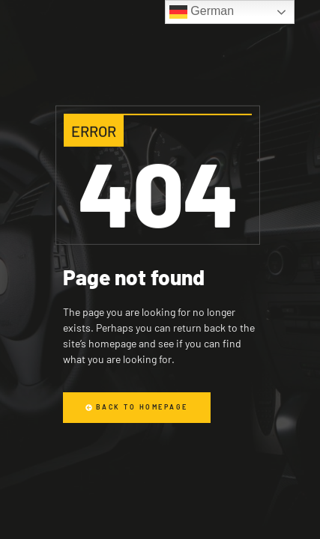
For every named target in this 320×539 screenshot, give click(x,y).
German (201, 12)
